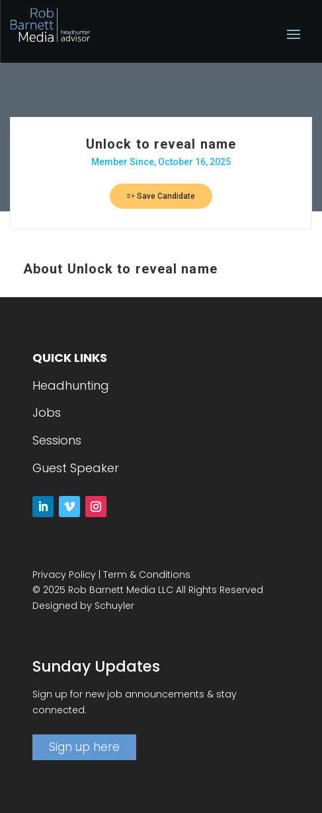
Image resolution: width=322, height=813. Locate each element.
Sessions (56, 440)
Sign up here (84, 747)
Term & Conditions (146, 574)
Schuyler (114, 605)
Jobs (46, 412)
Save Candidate (161, 196)
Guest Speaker (75, 468)
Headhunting (70, 385)
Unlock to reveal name (161, 144)
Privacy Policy (64, 574)
